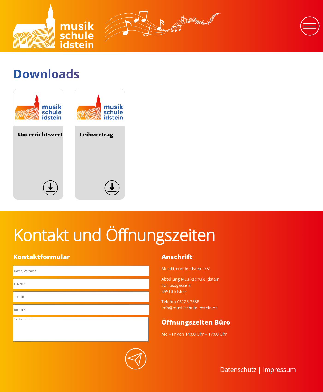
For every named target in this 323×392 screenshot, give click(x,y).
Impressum (279, 369)
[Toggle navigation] (310, 26)
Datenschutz (238, 369)
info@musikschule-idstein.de (189, 308)
